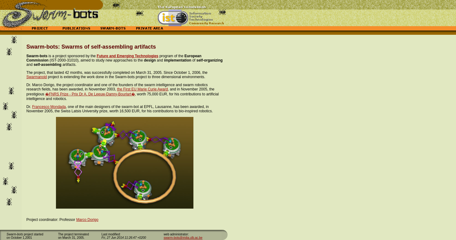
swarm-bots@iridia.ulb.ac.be (183, 237)
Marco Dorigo (87, 220)
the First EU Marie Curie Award (142, 89)
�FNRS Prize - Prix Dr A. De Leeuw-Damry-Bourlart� (90, 94)
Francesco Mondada (48, 107)
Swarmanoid (36, 77)
